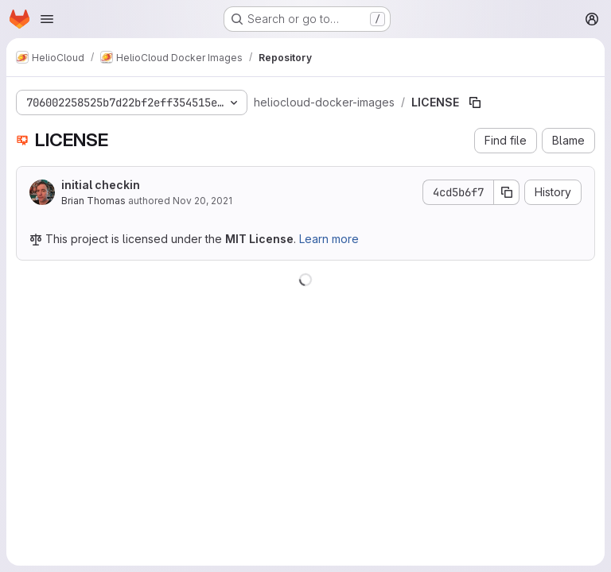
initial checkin (100, 184)
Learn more (329, 238)
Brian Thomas (93, 201)
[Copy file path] (475, 102)
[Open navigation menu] (47, 19)
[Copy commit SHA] (507, 192)
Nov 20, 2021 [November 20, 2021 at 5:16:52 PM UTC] (202, 201)
